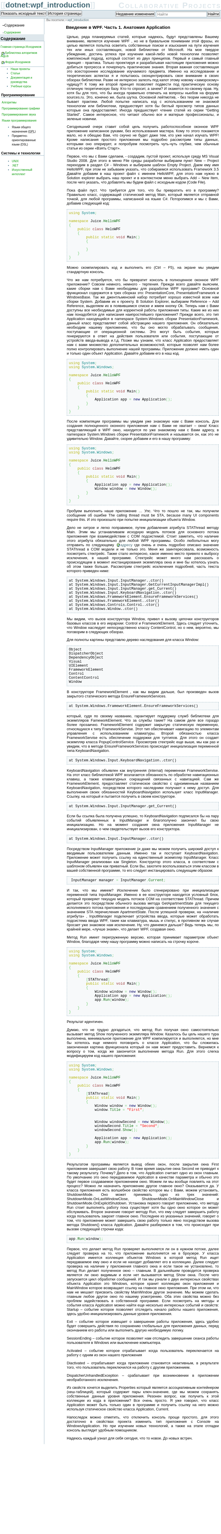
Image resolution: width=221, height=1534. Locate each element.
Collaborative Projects (170, 5)
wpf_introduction (78, 20)
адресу (127, 578)
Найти (213, 14)
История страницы (64, 13)
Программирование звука (19, 114)
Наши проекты (20, 69)
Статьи (15, 73)
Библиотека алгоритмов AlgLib (19, 54)
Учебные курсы (21, 86)
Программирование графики (21, 108)
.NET (15, 165)
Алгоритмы (9, 102)
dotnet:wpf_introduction (47, 5)
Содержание (12, 32)
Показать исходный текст (23, 13)
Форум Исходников (18, 62)
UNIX (15, 161)
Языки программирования (19, 120)
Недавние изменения (135, 14)
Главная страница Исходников (21, 46)
